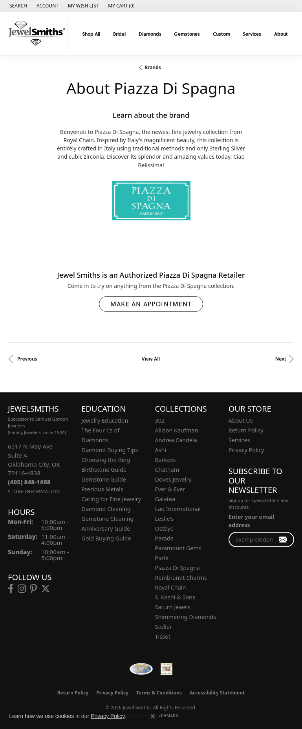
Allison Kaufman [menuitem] (176, 430)
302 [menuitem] (160, 420)
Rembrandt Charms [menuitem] (181, 577)
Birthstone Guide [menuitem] (103, 469)
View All (151, 358)
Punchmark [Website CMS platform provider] (165, 715)
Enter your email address (252, 521)
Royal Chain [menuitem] (170, 587)
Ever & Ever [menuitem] (170, 489)
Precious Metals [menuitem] (102, 489)
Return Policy (246, 430)
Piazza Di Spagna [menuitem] (177, 567)
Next (280, 358)
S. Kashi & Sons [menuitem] (175, 597)
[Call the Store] (29, 482)
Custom (221, 33)
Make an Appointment (151, 304)
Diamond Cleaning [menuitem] (105, 509)
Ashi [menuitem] (161, 450)
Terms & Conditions (159, 692)
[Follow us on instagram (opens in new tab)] (22, 588)
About (281, 33)
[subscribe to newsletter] (283, 539)
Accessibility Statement (217, 692)
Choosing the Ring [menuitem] (105, 459)
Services (252, 33)
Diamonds (150, 33)
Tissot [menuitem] (162, 636)
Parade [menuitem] (164, 538)
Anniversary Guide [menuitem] (105, 528)
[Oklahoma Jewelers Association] (166, 669)
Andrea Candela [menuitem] (176, 440)
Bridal (119, 33)
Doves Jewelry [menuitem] (173, 479)
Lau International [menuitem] (178, 509)
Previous (27, 358)
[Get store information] (34, 491)
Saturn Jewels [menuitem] (172, 607)
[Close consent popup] (152, 716)
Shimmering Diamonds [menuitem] (185, 617)
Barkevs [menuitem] (165, 459)
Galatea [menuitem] (165, 499)
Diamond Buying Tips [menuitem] (109, 450)
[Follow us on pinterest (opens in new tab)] (33, 588)
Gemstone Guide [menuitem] (103, 479)
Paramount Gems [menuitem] (178, 548)
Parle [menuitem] (162, 558)
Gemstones (187, 33)
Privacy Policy (246, 450)
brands (153, 67)
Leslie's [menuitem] (164, 518)
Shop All (91, 33)
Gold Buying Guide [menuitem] (106, 538)
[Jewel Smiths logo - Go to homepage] (36, 33)
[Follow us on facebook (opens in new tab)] (11, 588)
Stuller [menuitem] (163, 626)
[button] (17, 6)
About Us (241, 420)
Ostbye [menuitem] (164, 528)
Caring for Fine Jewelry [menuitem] (111, 499)
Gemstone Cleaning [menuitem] (107, 518)
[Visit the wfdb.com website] (141, 669)
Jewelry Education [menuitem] (104, 420)
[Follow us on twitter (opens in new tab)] (45, 588)
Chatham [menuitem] (167, 469)
